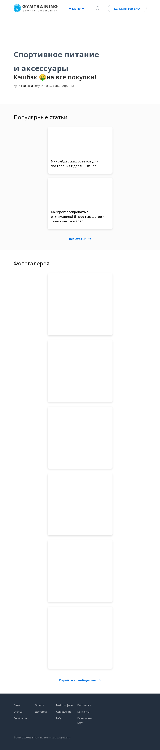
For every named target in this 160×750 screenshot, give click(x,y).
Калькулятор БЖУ (127, 8)
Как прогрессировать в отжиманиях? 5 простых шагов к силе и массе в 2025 (77, 217)
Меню (76, 8)
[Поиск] (98, 8)
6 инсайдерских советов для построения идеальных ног (74, 163)
